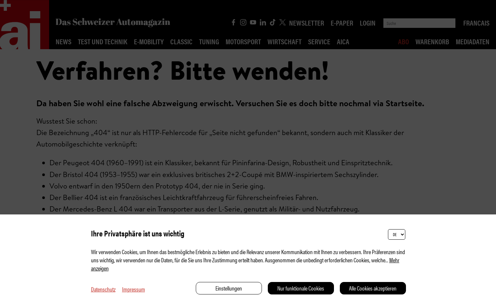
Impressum (133, 289)
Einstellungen (228, 288)
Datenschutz (103, 289)
